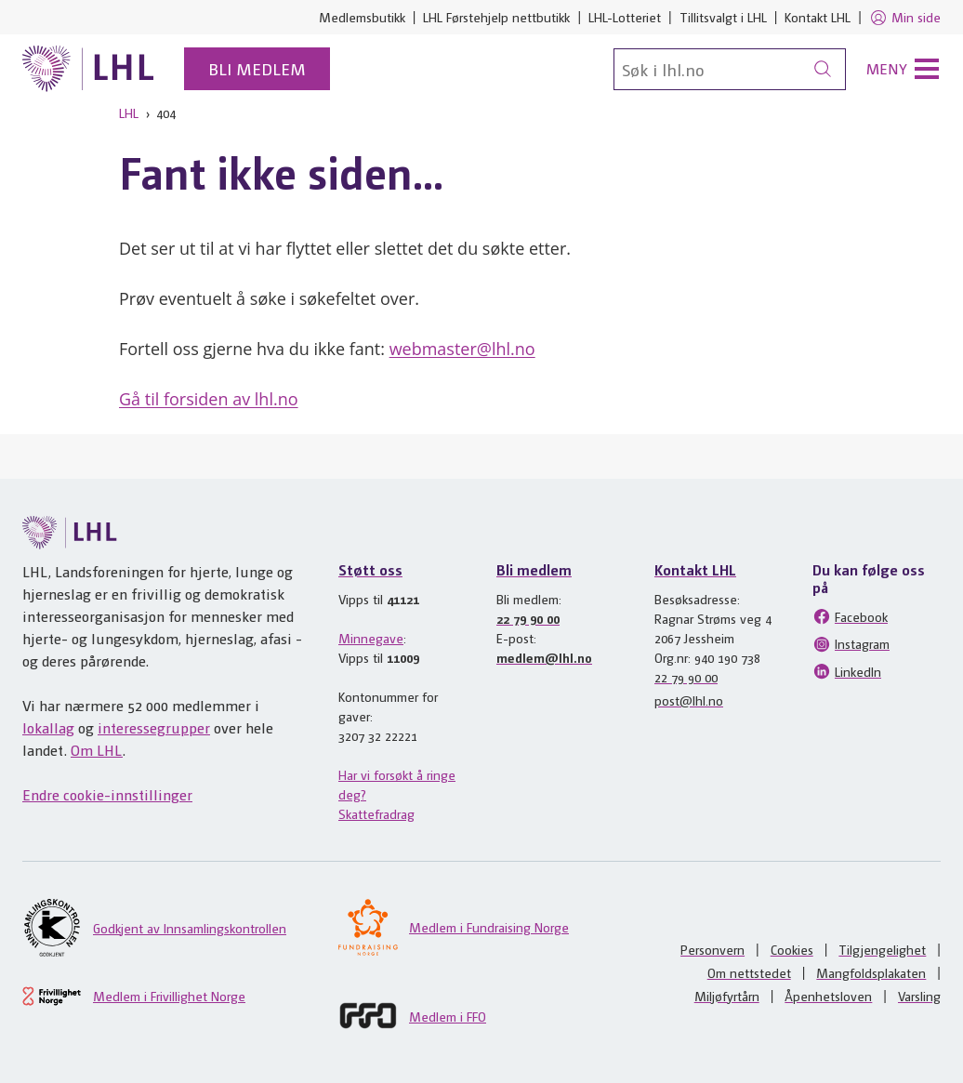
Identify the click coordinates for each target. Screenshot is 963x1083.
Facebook (850, 616)
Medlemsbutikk (362, 16)
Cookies (792, 949)
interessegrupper (154, 727)
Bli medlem (257, 68)
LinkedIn (846, 671)
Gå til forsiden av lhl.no (208, 399)
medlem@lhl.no (544, 657)
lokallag (48, 727)
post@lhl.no (688, 700)
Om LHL (97, 749)
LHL (129, 112)
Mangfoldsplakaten (871, 972)
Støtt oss (370, 569)
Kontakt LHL (818, 16)
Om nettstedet (749, 972)
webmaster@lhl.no (462, 348)
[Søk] (729, 69)
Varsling (919, 995)
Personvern (712, 949)
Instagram (851, 644)
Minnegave (370, 637)
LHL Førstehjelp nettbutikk (496, 16)
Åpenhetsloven (828, 995)
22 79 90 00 (528, 618)
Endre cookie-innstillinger (107, 794)
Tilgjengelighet (882, 949)
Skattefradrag (376, 813)
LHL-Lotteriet (624, 16)
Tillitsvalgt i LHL (723, 16)
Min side (905, 17)
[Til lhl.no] (88, 69)
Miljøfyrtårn (726, 995)
